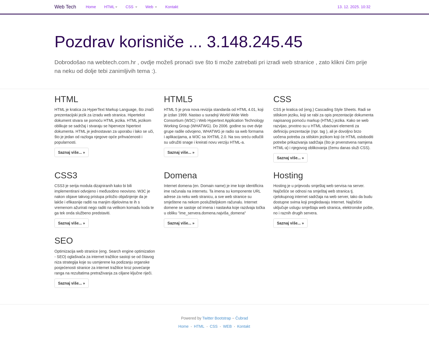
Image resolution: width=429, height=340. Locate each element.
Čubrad (241, 318)
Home (91, 7)
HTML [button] (110, 7)
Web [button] (151, 7)
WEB (227, 326)
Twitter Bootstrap (216, 318)
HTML (199, 326)
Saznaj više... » (71, 152)
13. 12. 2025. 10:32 (353, 7)
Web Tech (65, 7)
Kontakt (171, 7)
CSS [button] (131, 7)
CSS (214, 326)
